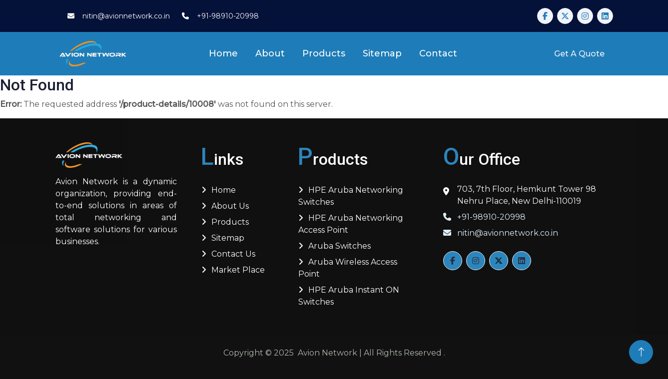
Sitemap (382, 53)
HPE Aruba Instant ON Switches (348, 296)
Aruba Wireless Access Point (347, 268)
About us (230, 206)
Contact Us (233, 254)
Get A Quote (579, 53)
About (270, 53)
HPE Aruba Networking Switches (350, 196)
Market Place (238, 270)
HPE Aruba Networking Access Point (350, 224)
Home (223, 53)
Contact (438, 53)
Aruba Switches (339, 246)
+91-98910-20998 (484, 217)
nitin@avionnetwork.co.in (500, 233)
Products (323, 53)
